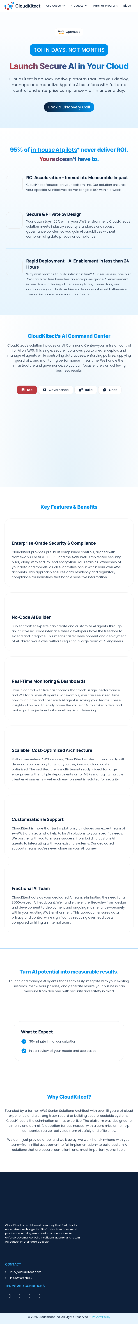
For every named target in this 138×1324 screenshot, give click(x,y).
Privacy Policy (101, 1317)
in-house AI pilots (54, 150)
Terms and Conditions (25, 1286)
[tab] (27, 390)
